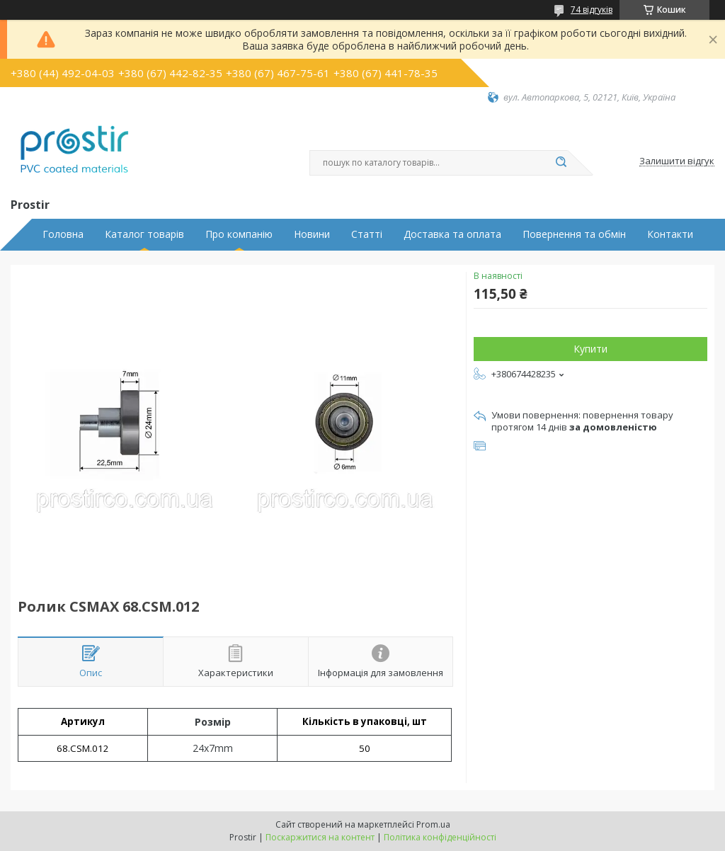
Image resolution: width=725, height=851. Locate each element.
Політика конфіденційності (440, 837)
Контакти (670, 234)
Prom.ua (433, 824)
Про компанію (239, 234)
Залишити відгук (676, 161)
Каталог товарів (144, 234)
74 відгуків (591, 10)
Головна (63, 234)
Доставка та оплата (452, 234)
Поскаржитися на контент (320, 837)
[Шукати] (561, 163)
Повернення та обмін (574, 234)
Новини (312, 234)
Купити (590, 348)
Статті (366, 234)
